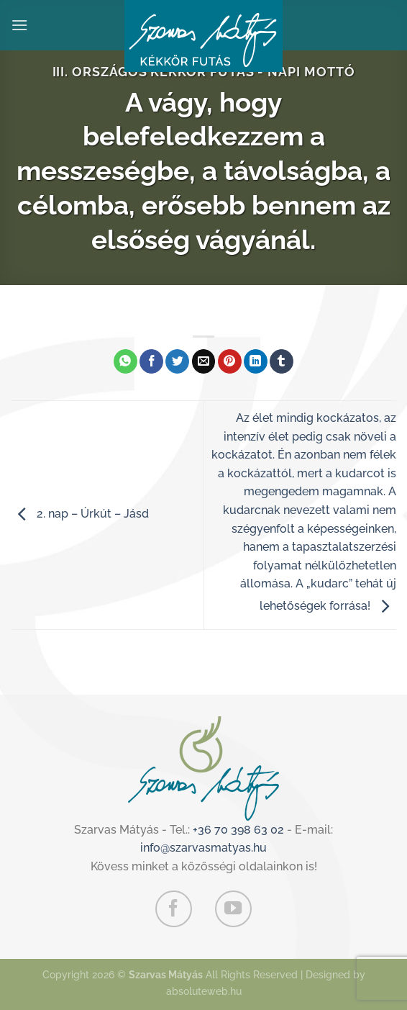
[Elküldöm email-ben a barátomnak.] (204, 361)
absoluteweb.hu (204, 991)
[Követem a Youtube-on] (233, 908)
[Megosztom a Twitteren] (177, 361)
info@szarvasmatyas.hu (203, 848)
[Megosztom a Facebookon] (151, 361)
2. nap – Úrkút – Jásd (80, 513)
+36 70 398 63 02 (238, 830)
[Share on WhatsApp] (125, 361)
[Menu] (19, 24)
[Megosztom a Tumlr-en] (281, 361)
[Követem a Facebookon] (173, 908)
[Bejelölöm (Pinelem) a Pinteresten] (230, 361)
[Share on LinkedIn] (255, 361)
